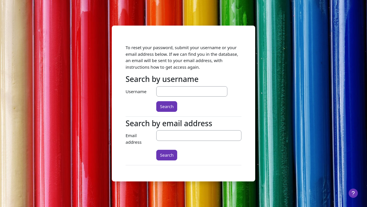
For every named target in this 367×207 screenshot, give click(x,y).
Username (136, 91)
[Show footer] (353, 193)
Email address (134, 139)
